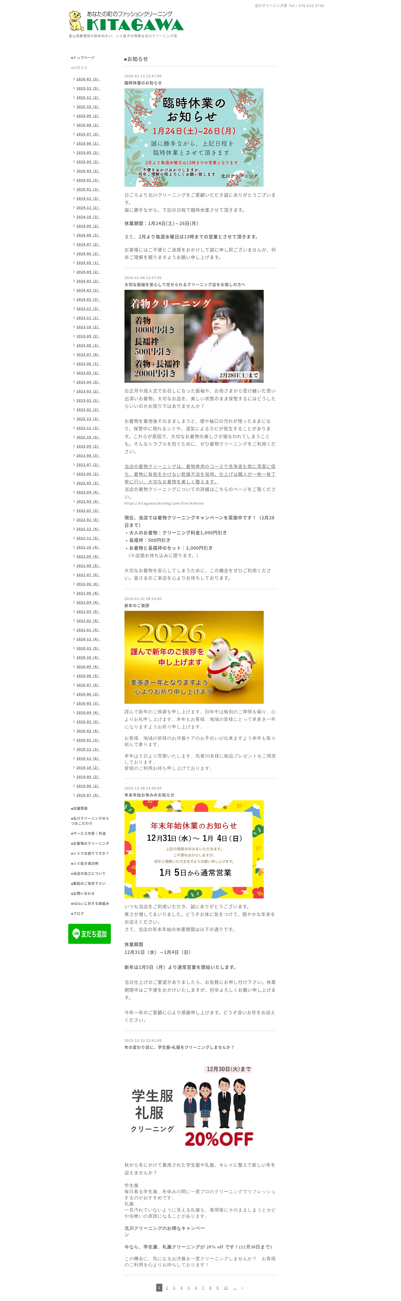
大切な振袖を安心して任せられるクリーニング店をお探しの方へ (185, 284)
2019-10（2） (88, 767)
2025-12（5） (88, 88)
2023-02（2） (88, 400)
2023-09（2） (88, 336)
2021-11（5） (88, 538)
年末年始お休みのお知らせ (149, 795)
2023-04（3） (88, 382)
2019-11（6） (88, 758)
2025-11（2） (88, 97)
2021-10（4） (88, 547)
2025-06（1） (88, 143)
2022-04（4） (88, 492)
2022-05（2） (88, 483)
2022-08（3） (88, 455)
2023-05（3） (88, 373)
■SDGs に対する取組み (90, 903)
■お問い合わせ (83, 893)
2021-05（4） (88, 593)
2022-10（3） (88, 437)
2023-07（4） (88, 354)
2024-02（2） (88, 290)
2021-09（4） (88, 556)
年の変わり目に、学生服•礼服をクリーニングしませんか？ (179, 1047)
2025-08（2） (88, 125)
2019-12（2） (88, 749)
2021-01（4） (88, 630)
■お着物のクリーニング (90, 843)
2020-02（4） (88, 731)
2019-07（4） (88, 795)
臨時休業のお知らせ (143, 82)
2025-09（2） (88, 115)
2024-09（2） (88, 226)
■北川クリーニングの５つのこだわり (90, 821)
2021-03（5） (88, 611)
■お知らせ (79, 67)
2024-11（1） (88, 207)
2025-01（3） (88, 189)
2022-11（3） (88, 428)
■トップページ (83, 57)
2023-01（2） (88, 409)
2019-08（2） (88, 786)
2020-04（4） (88, 712)
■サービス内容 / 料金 (88, 833)
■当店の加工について (88, 873)
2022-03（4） (88, 501)
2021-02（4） (88, 620)
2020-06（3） (88, 694)
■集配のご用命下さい (88, 883)
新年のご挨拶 (137, 605)
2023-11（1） (88, 317)
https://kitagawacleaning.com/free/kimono (164, 503)
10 (226, 1287)
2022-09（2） (88, 446)
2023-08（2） (88, 345)
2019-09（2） (88, 776)
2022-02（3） (88, 510)
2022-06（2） (88, 473)
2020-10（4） (88, 657)
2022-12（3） (88, 418)
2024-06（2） (88, 253)
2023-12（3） (88, 308)
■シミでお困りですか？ (90, 853)
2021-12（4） (88, 529)
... (235, 1287)
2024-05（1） (88, 262)
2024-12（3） (88, 198)
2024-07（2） (88, 244)
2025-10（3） (88, 106)
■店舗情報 (79, 808)
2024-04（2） (88, 272)
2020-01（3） (88, 740)
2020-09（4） (88, 666)
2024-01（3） (88, 299)
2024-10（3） (88, 216)
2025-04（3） (88, 161)
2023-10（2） (88, 327)
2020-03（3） (88, 721)
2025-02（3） (88, 180)
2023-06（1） (88, 363)
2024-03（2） (88, 281)
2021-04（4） (88, 602)
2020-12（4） (88, 639)
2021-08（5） (88, 565)
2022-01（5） (88, 519)
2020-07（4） (88, 685)
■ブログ (77, 913)
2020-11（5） (88, 648)
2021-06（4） (88, 584)
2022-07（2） (88, 464)
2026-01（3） (88, 79)
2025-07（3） (88, 134)
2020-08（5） (88, 675)
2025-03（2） (88, 171)
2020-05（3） (88, 703)
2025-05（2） (88, 152)
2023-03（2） (88, 391)
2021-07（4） (88, 574)
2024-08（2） (88, 235)
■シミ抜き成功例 (85, 863)
